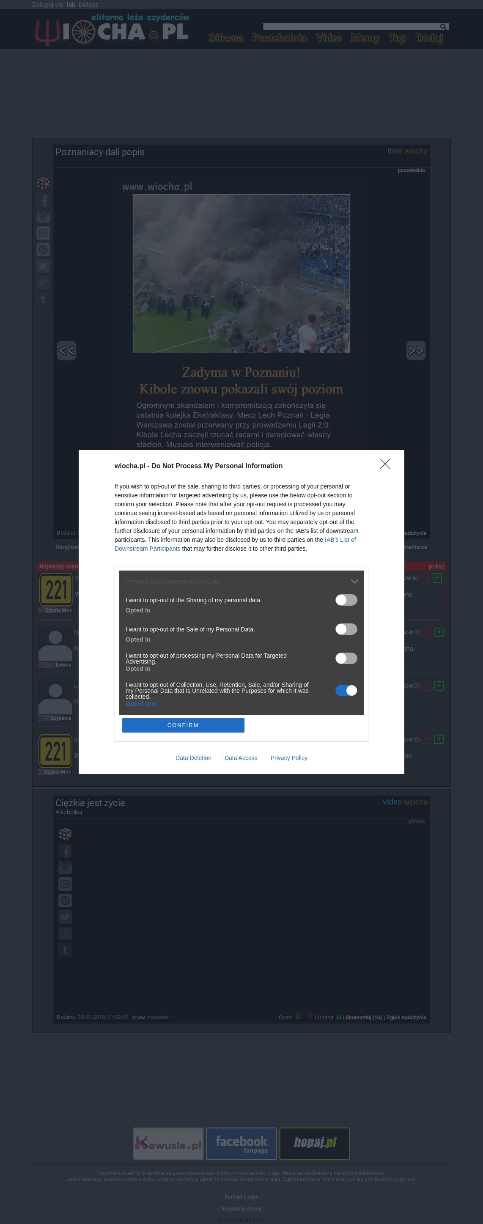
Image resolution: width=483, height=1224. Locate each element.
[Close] (388, 466)
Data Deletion (193, 758)
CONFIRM (183, 725)
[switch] (346, 600)
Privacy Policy (289, 758)
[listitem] (241, 581)
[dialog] (241, 612)
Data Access (241, 758)
